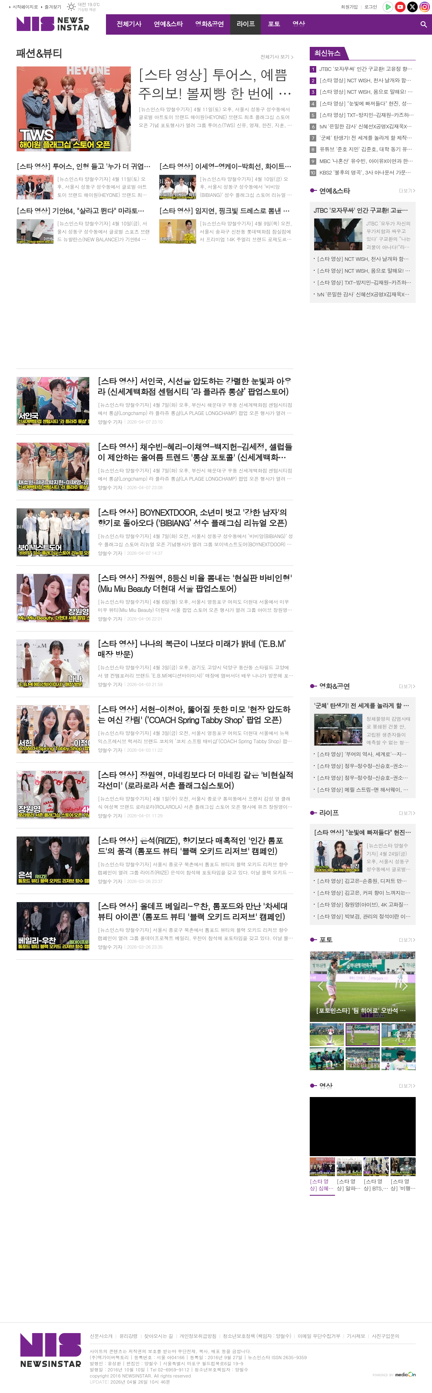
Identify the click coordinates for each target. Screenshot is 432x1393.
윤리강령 (128, 1336)
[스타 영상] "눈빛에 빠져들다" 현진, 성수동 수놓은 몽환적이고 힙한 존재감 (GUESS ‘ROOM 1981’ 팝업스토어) (368, 103)
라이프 (245, 24)
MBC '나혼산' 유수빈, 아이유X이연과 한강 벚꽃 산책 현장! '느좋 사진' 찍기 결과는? (368, 161)
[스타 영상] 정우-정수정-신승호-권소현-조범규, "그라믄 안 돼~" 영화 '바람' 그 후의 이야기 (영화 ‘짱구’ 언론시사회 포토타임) (364, 766)
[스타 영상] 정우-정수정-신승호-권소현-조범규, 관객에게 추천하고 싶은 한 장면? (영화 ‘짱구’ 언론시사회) (364, 777)
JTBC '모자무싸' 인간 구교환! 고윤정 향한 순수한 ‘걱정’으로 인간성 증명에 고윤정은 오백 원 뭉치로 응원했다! (368, 69)
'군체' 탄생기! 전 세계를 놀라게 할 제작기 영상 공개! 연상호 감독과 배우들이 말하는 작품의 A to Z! (368, 137)
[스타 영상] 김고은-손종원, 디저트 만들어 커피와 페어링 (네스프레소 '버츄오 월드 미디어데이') (364, 881)
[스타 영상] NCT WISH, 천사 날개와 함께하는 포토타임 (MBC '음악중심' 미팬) (368, 80)
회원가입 (349, 7)
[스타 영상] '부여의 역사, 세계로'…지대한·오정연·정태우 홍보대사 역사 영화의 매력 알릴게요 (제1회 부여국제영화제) (364, 754)
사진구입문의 (385, 1336)
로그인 (370, 7)
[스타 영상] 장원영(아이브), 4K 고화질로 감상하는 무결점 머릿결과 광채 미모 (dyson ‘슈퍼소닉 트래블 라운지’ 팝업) (364, 904)
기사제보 (356, 1336)
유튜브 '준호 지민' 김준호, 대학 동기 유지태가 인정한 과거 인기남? (368, 149)
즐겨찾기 (52, 7)
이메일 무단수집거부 (319, 1336)
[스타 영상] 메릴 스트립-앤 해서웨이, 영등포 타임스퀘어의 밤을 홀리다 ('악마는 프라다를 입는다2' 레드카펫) (364, 789)
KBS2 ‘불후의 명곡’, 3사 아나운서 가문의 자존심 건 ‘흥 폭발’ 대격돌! (368, 172)
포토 (273, 24)
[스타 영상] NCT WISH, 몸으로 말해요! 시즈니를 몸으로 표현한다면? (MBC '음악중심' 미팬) (368, 91)
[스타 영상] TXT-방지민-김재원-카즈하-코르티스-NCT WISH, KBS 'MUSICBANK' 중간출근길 (368, 115)
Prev (320, 986)
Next (405, 986)
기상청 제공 (86, 9)
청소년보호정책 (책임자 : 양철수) (257, 1336)
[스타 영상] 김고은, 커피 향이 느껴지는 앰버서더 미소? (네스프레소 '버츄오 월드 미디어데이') (364, 892)
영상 (298, 24)
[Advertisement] (154, 308)
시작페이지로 (25, 7)
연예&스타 (168, 24)
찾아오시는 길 (158, 1336)
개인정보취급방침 (198, 1336)
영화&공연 (209, 24)
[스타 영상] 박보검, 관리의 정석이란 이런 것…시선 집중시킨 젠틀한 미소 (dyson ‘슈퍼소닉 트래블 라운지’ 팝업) (364, 916)
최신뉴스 (327, 53)
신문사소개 (101, 1336)
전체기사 (129, 24)
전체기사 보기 (274, 56)
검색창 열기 (424, 24)
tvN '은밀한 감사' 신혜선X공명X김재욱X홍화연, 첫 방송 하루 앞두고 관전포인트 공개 (368, 126)
